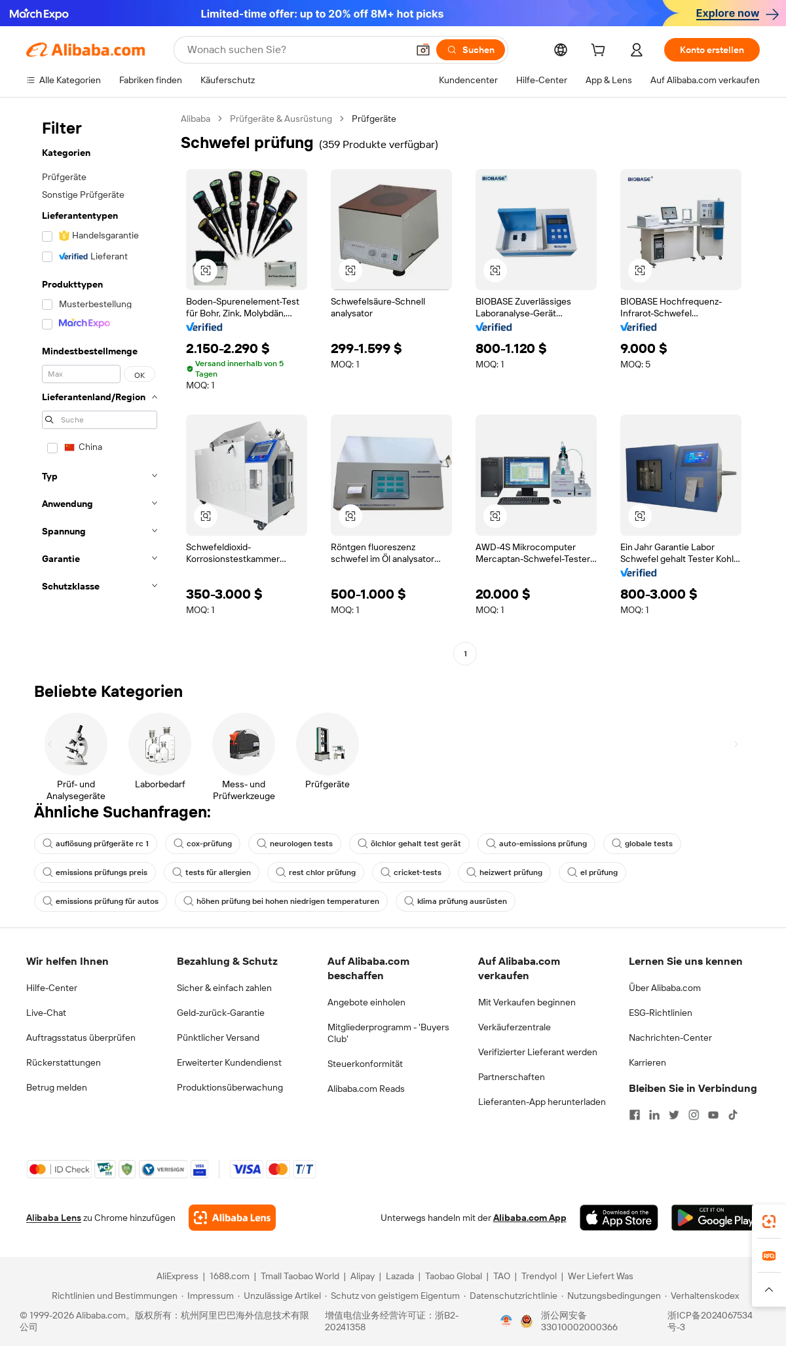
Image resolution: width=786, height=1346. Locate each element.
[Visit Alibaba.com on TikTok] (733, 1115)
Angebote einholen (366, 1002)
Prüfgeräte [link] (374, 118)
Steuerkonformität (365, 1063)
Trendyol (539, 1276)
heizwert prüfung (504, 872)
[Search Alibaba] (296, 50)
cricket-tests (411, 872)
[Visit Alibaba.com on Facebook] (635, 1115)
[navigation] (99, 388)
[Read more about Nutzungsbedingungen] (611, 1295)
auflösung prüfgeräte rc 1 (96, 843)
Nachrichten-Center (670, 1037)
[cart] (600, 52)
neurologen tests (295, 843)
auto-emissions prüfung (536, 843)
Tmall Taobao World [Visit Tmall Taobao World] (300, 1276)
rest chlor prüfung (316, 872)
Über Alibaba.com (665, 987)
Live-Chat (46, 1012)
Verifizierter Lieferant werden (537, 1052)
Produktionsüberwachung (230, 1087)
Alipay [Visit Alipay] (362, 1276)
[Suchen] (470, 49)
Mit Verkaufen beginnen (527, 1002)
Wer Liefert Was (600, 1276)
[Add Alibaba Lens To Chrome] (232, 1218)
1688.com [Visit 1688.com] (230, 1276)
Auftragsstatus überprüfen (81, 1037)
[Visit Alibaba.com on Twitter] (674, 1115)
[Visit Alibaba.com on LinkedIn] (654, 1115)
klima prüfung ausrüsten (455, 901)
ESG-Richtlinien (660, 1012)
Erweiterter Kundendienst (229, 1062)
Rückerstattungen (63, 1062)
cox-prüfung (203, 843)
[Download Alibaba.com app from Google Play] (715, 1218)
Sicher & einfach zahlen (224, 987)
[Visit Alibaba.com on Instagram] (694, 1115)
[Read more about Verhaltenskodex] (702, 1295)
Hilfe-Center (51, 987)
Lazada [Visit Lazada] (400, 1276)
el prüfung (592, 872)
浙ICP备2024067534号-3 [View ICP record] (710, 1321)
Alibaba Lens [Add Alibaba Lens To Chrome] (53, 1217)
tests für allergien (211, 872)
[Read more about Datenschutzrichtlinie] (510, 1295)
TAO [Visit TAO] (501, 1276)
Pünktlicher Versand (218, 1037)
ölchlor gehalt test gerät (409, 843)
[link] (769, 1222)
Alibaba (195, 118)
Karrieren (647, 1062)
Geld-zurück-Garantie (221, 1012)
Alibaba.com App (530, 1217)
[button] (423, 50)
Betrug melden (56, 1087)
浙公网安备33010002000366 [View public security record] (579, 1321)
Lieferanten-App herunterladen (542, 1101)
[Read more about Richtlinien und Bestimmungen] (113, 1295)
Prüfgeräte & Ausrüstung (281, 118)
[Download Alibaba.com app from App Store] (619, 1218)
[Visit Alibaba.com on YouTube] (713, 1115)
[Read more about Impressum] (207, 1295)
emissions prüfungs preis (95, 872)
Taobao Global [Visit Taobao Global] (453, 1276)
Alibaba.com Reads (366, 1088)
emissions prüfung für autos (101, 901)
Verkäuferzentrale (514, 1027)
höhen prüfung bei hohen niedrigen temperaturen (281, 901)
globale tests (642, 843)
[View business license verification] (506, 1321)
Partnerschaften (511, 1077)
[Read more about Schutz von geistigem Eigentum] (392, 1295)
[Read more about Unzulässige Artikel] (279, 1295)
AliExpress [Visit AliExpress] (177, 1276)
